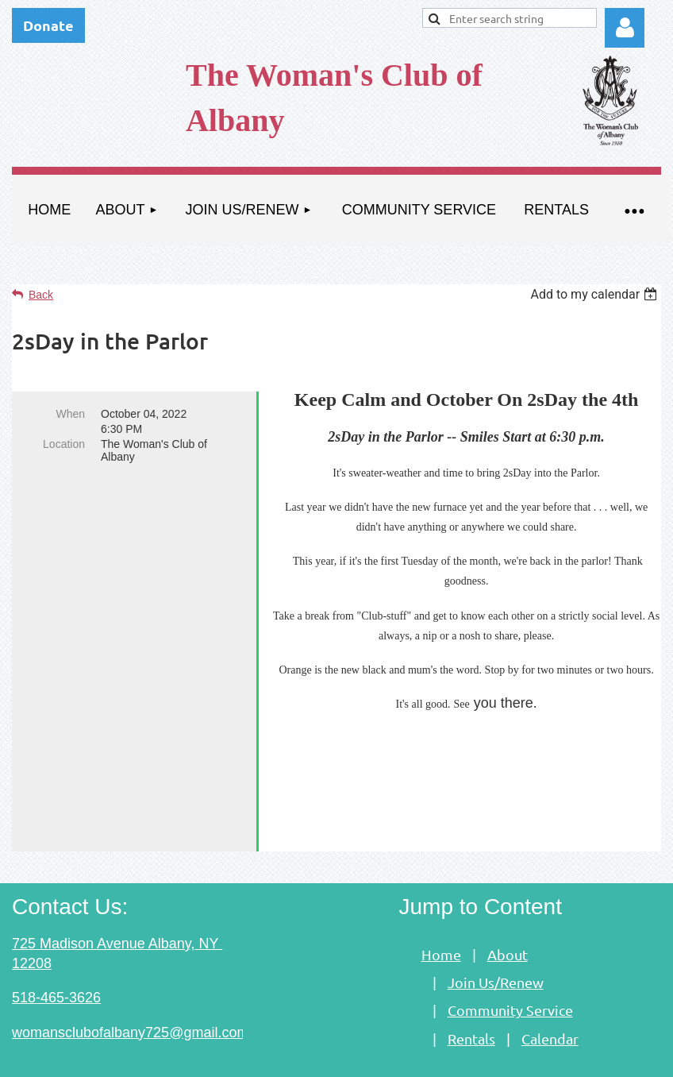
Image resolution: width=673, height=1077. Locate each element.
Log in (624, 28)
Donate (48, 25)
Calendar (550, 986)
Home (441, 902)
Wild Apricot (480, 1056)
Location (64, 444)
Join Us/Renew (496, 929)
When (70, 413)
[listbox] (595, 294)
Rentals (471, 986)
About (507, 902)
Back (41, 294)
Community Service (510, 957)
